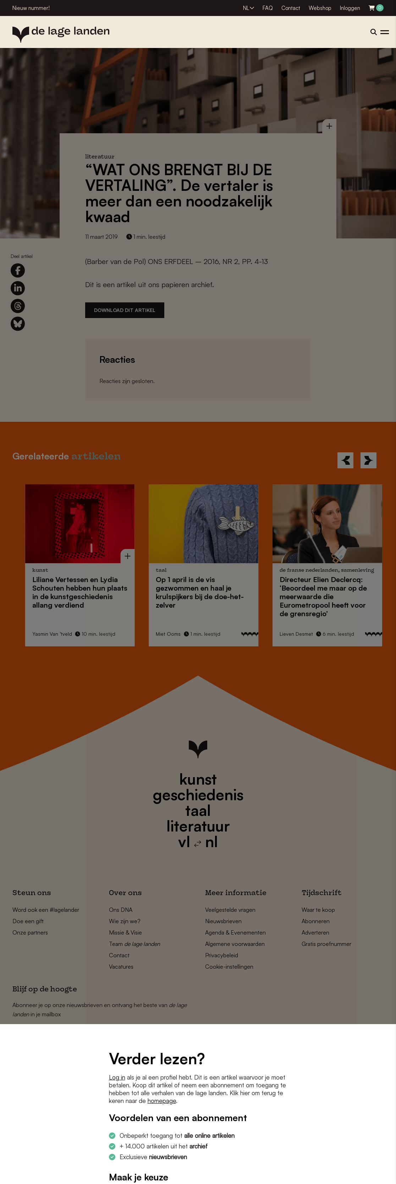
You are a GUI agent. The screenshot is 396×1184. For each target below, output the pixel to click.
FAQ (268, 8)
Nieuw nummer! (31, 8)
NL (246, 8)
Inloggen (350, 8)
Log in (117, 1077)
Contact (290, 8)
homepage (162, 1100)
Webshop (320, 8)
